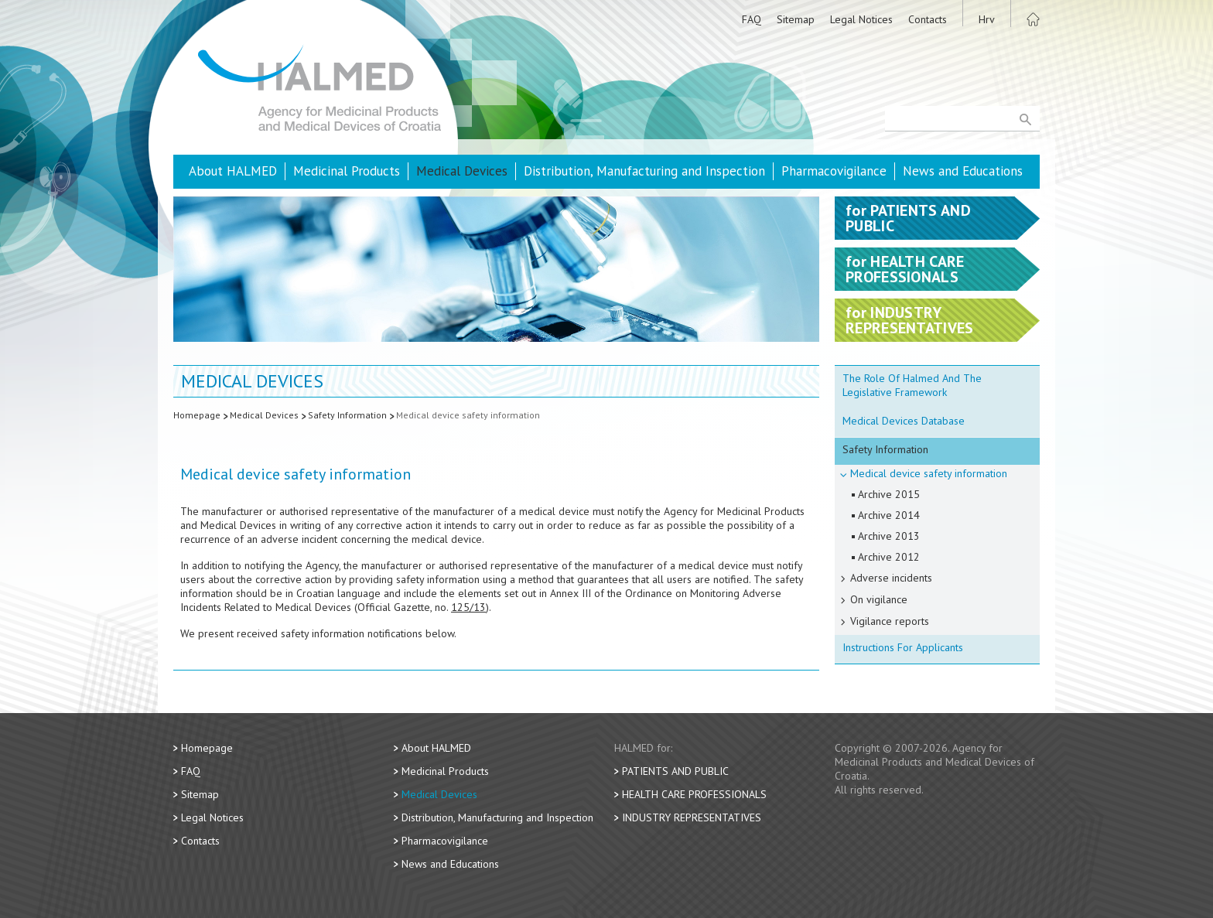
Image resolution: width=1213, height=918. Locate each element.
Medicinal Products (346, 170)
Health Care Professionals (694, 794)
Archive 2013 (889, 536)
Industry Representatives (691, 817)
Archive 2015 (889, 494)
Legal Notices (861, 19)
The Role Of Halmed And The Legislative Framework (912, 385)
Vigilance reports (889, 621)
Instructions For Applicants (902, 647)
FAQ (751, 19)
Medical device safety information (468, 415)
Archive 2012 (889, 557)
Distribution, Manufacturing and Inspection (644, 170)
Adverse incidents (891, 578)
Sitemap (796, 19)
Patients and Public (675, 771)
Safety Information (347, 415)
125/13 (468, 607)
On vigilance (878, 599)
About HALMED (233, 170)
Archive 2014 (889, 515)
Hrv (987, 19)
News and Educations (963, 170)
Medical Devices (461, 170)
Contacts (927, 19)
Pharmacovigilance (834, 170)
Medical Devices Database (903, 421)
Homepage (196, 415)
